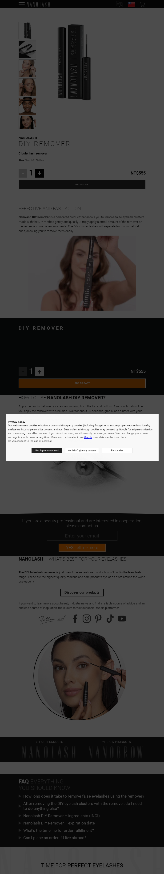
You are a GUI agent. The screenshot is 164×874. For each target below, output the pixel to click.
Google (88, 437)
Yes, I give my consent (47, 450)
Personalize (117, 450)
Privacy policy (16, 421)
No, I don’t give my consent (82, 450)
